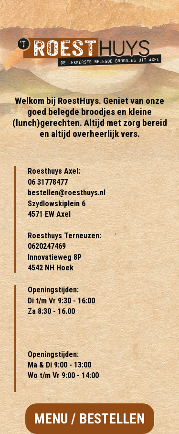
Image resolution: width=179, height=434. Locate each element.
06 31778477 (48, 182)
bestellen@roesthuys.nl (66, 192)
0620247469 (47, 246)
